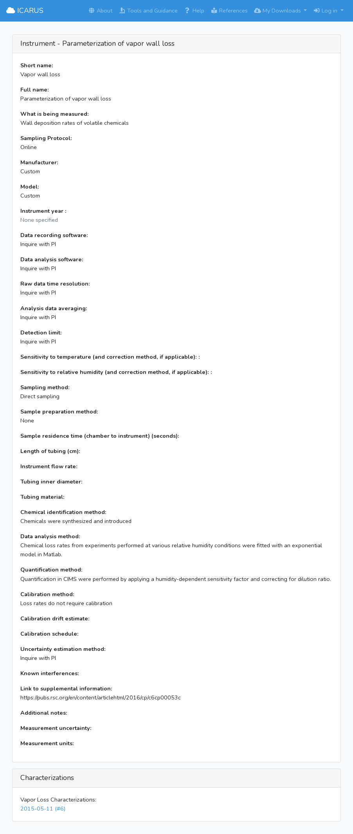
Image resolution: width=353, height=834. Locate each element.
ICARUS (24, 10)
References (229, 10)
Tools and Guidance (148, 10)
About (100, 10)
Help (194, 10)
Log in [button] (326, 10)
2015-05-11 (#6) (42, 808)
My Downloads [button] (278, 10)
